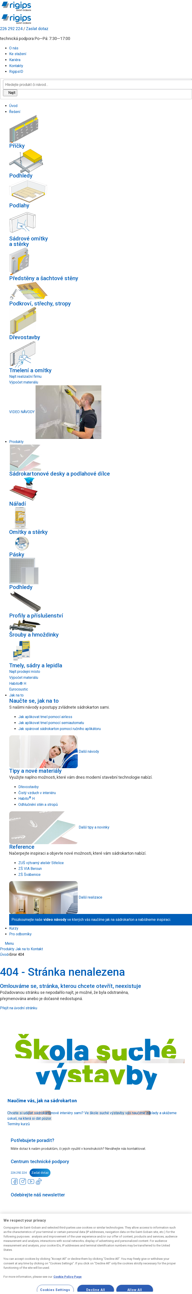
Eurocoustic (18, 689)
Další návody (89, 751)
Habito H (26, 798)
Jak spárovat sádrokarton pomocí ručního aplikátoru (59, 729)
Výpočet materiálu (23, 382)
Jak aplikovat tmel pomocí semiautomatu (51, 723)
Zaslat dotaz (37, 28)
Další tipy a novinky (94, 827)
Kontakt (37, 949)
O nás (13, 48)
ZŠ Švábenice (29, 874)
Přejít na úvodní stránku (18, 1008)
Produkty (7, 949)
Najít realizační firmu (25, 376)
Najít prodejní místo (24, 671)
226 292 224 (11, 28)
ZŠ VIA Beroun (30, 868)
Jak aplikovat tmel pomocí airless (45, 717)
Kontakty (16, 66)
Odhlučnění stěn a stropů (38, 804)
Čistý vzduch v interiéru (37, 793)
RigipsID (16, 71)
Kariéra (14, 60)
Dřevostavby (28, 787)
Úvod (4, 954)
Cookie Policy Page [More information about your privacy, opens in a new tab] (67, 1276)
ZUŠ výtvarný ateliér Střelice (41, 863)
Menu (7, 943)
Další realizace (90, 897)
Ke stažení (17, 54)
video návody (54, 919)
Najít (10, 92)
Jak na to (22, 949)
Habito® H (17, 683)
